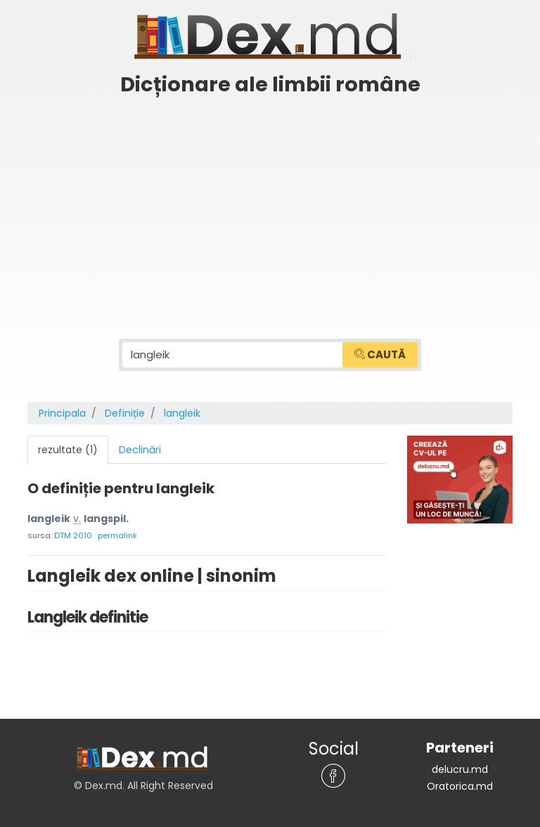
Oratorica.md (460, 786)
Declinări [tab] (140, 450)
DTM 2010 (73, 535)
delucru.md (460, 769)
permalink (117, 535)
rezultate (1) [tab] (68, 450)
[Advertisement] (270, 208)
